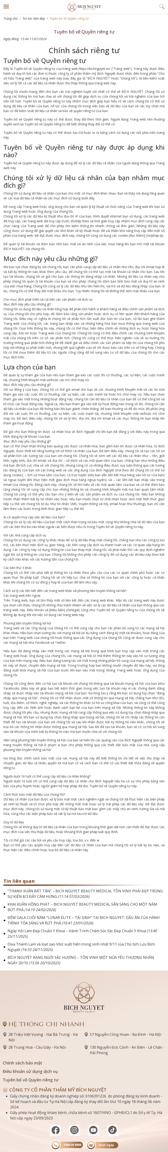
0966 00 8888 (72, 1145)
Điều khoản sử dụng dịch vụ (30, 1071)
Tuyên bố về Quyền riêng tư (31, 1080)
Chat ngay (106, 1145)
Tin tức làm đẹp (33, 18)
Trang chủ (10, 18)
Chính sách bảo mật (22, 1063)
